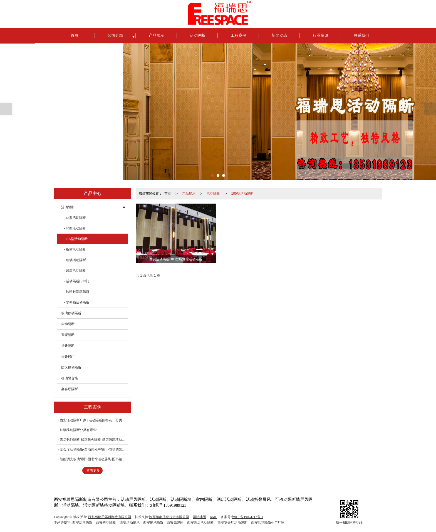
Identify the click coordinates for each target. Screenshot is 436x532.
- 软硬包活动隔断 (76, 292)
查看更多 (93, 470)
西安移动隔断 (106, 522)
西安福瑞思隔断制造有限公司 (109, 517)
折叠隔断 (68, 346)
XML (213, 517)
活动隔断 (197, 35)
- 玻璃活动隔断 (75, 260)
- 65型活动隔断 (75, 218)
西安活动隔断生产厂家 (267, 522)
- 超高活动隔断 (75, 271)
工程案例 (238, 35)
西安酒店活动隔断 (200, 522)
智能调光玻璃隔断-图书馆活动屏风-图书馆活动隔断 (94, 459)
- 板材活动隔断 (75, 249)
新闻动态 (279, 35)
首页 (74, 35)
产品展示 (156, 35)
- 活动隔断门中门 (76, 281)
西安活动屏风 (130, 522)
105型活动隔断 (242, 194)
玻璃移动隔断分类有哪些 (78, 430)
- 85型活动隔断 (75, 228)
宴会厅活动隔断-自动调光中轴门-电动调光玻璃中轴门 (94, 449)
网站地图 (199, 517)
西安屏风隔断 (153, 522)
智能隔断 (68, 335)
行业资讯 (320, 35)
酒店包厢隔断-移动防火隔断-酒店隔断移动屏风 (94, 440)
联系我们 (361, 35)
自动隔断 (68, 324)
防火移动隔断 (71, 367)
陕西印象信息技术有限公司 (169, 517)
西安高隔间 (175, 522)
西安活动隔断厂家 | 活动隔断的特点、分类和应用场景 (94, 420)
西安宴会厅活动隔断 (232, 522)
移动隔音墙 (69, 378)
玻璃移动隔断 (71, 313)
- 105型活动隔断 (76, 239)
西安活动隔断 (82, 522)
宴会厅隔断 (69, 389)
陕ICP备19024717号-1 (247, 517)
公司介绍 (115, 35)
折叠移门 (68, 356)
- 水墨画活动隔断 (76, 302)
